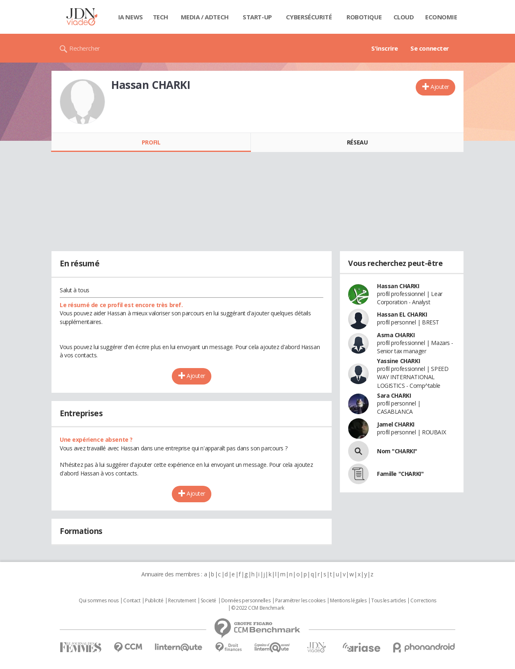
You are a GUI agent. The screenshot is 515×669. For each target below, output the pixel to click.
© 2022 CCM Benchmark (257, 608)
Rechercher (84, 48)
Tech (160, 17)
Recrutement (182, 601)
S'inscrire (384, 48)
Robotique (364, 17)
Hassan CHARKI (398, 286)
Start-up (257, 17)
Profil (151, 142)
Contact (131, 601)
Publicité (154, 601)
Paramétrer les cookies (300, 601)
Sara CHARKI (394, 395)
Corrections (423, 601)
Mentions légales (348, 601)
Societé (208, 601)
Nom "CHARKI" (397, 451)
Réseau (357, 142)
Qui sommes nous (99, 601)
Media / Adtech (205, 17)
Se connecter (429, 48)
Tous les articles (388, 601)
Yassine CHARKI (398, 361)
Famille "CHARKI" (400, 474)
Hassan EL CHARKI (402, 314)
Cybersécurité (309, 17)
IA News (130, 17)
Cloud (403, 17)
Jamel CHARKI (395, 424)
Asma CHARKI (395, 335)
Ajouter (440, 87)
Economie (441, 17)
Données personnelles (246, 601)
